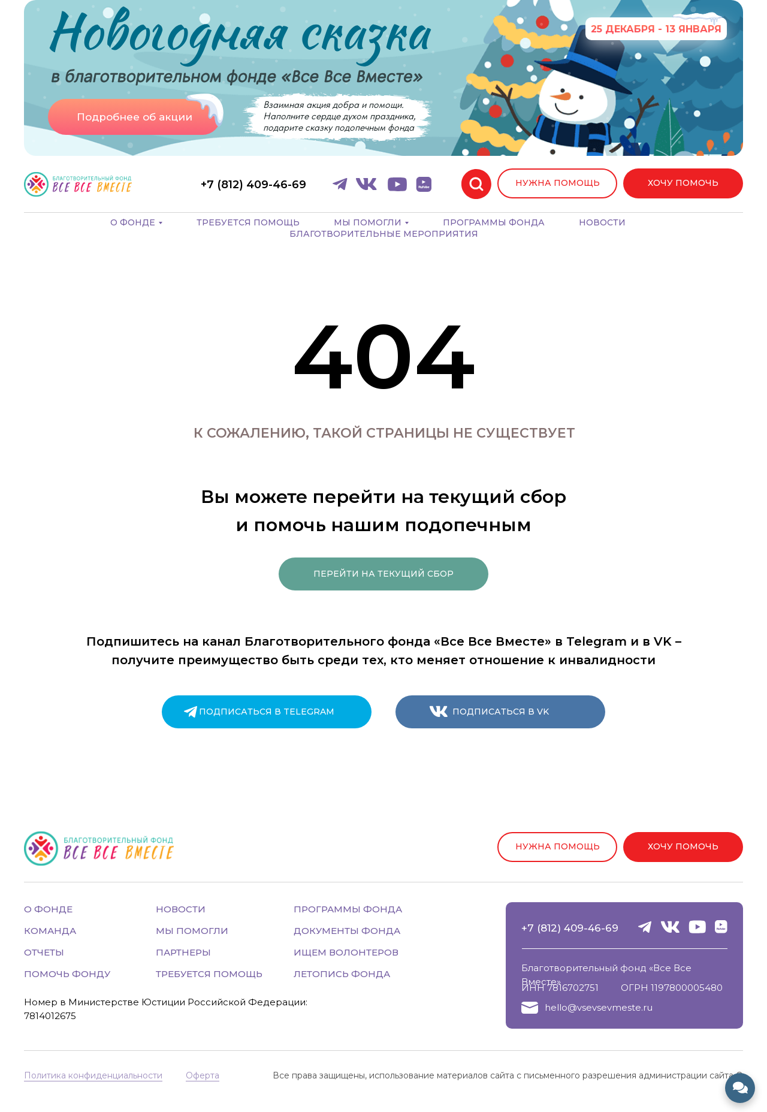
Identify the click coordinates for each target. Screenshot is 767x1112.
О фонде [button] (132, 222)
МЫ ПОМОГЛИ (192, 930)
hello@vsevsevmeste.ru (599, 1007)
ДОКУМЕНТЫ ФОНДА (347, 930)
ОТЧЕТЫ (44, 952)
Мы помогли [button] (367, 222)
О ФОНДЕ (48, 909)
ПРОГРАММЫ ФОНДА (348, 909)
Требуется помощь (248, 222)
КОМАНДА (50, 930)
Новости (602, 222)
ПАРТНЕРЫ (183, 952)
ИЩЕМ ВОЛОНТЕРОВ (346, 952)
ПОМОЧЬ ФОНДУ (67, 974)
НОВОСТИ (181, 909)
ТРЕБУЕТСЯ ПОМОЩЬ (209, 974)
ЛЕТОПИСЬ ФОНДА (342, 974)
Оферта (202, 1075)
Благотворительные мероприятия (383, 233)
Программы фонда (494, 222)
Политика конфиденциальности (93, 1075)
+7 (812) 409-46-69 (569, 928)
